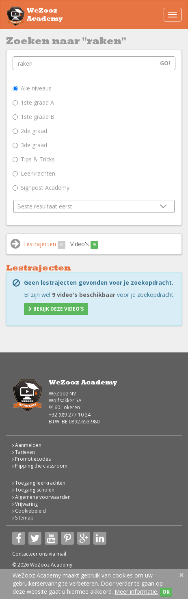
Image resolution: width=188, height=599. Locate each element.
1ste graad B (33, 116)
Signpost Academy (41, 187)
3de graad (30, 145)
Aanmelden (26, 445)
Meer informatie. (136, 591)
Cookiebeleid (29, 510)
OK (166, 591)
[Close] (181, 575)
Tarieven (23, 452)
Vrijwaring (25, 503)
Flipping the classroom (39, 465)
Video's (84, 244)
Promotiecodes (31, 458)
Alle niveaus (32, 88)
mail (61, 553)
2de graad (30, 131)
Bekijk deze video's (56, 308)
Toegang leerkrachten (38, 482)
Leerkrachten (34, 173)
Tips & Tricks (34, 159)
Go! (165, 63)
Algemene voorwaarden (41, 497)
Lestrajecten (44, 244)
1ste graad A (33, 102)
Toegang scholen (33, 489)
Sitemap (23, 517)
